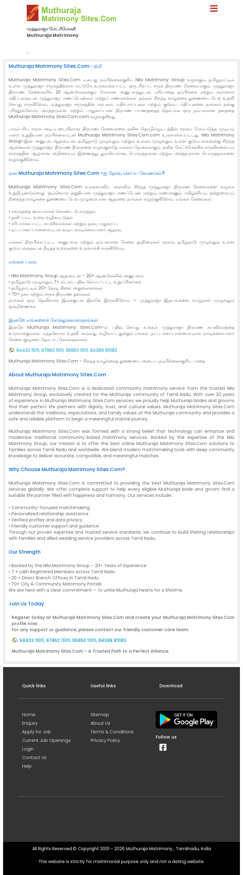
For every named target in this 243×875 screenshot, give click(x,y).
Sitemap (100, 715)
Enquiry (30, 723)
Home (28, 715)
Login (28, 749)
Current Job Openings (46, 740)
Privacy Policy (105, 740)
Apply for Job (36, 732)
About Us (100, 723)
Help (27, 766)
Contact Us (34, 757)
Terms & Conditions (112, 732)
